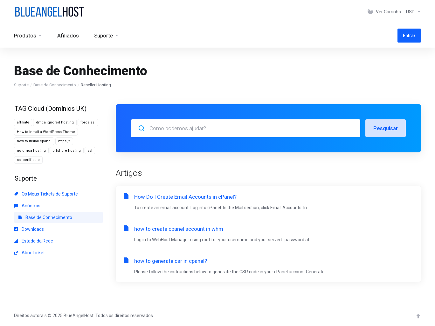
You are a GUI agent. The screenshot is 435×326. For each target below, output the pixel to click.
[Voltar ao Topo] (418, 315)
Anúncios (27, 205)
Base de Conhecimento (54, 85)
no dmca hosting (31, 151)
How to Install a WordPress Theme (46, 132)
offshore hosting (66, 151)
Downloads (29, 229)
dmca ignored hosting (55, 122)
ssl (89, 151)
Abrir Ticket (29, 252)
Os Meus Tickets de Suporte (46, 193)
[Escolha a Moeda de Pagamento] (412, 11)
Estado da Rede (33, 240)
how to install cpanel (34, 141)
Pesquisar (385, 128)
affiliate (23, 122)
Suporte (21, 85)
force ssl (87, 122)
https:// (64, 141)
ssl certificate (28, 160)
